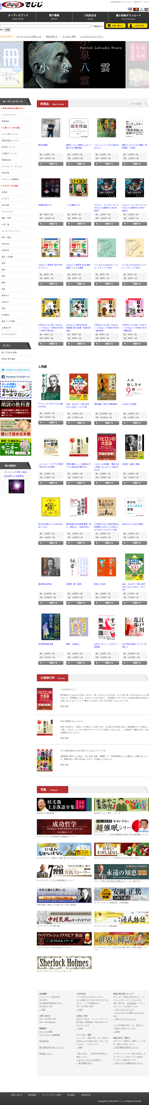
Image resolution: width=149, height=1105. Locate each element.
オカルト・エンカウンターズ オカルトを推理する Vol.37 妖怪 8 (134, 208)
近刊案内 (5, 315)
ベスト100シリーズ (10, 134)
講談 (3, 282)
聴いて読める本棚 (9, 352)
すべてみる (136, 104)
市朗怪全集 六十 (45, 205)
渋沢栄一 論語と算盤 (130, 464)
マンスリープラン (9, 115)
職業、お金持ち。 (73, 644)
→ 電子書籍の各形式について (125, 1047)
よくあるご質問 (69, 36)
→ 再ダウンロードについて (124, 1019)
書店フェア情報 (8, 321)
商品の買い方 (51, 36)
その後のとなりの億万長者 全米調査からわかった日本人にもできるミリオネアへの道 (106, 527)
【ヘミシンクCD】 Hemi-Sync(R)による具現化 (16, 483)
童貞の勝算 (43, 145)
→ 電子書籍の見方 (84, 1063)
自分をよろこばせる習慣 (132, 524)
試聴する (50, 164)
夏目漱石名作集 (44, 584)
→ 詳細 (42, 1009)
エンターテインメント (11, 231)
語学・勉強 (6, 237)
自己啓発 (5, 205)
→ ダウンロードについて (123, 1009)
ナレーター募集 (45, 1032)
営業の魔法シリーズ (10, 140)
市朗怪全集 (6, 160)
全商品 (4, 192)
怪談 (3, 263)
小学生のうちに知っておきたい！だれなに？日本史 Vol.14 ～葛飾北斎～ (134, 328)
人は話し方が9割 (129, 404)
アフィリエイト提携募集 (49, 1035)
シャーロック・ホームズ (12, 166)
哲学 (3, 276)
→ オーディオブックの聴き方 (88, 1060)
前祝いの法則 (99, 584)
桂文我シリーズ (8, 147)
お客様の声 (6, 328)
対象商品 (5, 121)
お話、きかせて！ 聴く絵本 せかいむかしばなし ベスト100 (133, 587)
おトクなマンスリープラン (92, 36)
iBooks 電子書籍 (8, 359)
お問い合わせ (16, 1095)
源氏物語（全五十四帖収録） (106, 404)
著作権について (45, 1054)
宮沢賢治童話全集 (45, 644)
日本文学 (5, 244)
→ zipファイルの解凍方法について (128, 1063)
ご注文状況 (131, 1003)
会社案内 (71, 1095)
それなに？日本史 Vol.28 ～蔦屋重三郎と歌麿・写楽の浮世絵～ (78, 328)
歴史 (3, 270)
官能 (3, 308)
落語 (3, 289)
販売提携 (32, 1095)
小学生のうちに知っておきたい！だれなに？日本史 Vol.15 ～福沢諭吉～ (106, 328)
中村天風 (5, 173)
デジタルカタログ (9, 334)
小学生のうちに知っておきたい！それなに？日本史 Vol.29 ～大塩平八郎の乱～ (50, 328)
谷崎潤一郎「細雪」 (74, 584)
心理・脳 (5, 224)
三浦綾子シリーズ (9, 153)
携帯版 (1, 6)
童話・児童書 (7, 257)
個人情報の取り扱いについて (51, 1047)
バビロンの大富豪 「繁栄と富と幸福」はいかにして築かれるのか (106, 467)
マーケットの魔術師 (10, 179)
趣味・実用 (6, 218)
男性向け (5, 295)
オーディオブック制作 (51, 1095)
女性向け (5, 302)
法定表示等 (44, 1041)
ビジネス (5, 199)
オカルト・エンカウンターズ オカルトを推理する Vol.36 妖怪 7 (106, 208)
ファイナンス (7, 211)
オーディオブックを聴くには (29, 36)
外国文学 (5, 250)
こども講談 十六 (73, 205)
